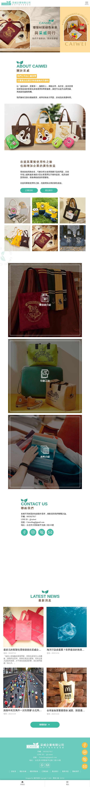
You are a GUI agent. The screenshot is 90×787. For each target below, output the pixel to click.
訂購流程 (29, 190)
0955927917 (48, 751)
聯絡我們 (75, 771)
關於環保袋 (34, 771)
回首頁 (13, 771)
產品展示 (49, 190)
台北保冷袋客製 (71, 775)
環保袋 (16, 775)
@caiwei (49, 754)
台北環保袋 (23, 775)
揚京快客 (37, 778)
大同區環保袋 (32, 775)
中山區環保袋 (41, 775)
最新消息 (65, 771)
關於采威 (23, 771)
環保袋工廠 (50, 775)
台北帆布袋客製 (60, 775)
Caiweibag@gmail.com (48, 757)
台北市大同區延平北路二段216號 (48, 760)
